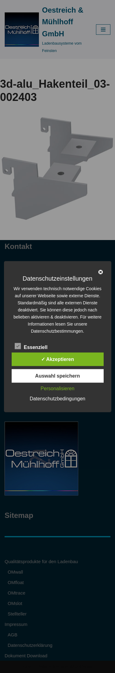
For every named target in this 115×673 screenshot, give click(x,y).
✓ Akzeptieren (57, 359)
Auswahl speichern (57, 375)
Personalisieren (57, 388)
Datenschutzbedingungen (57, 398)
